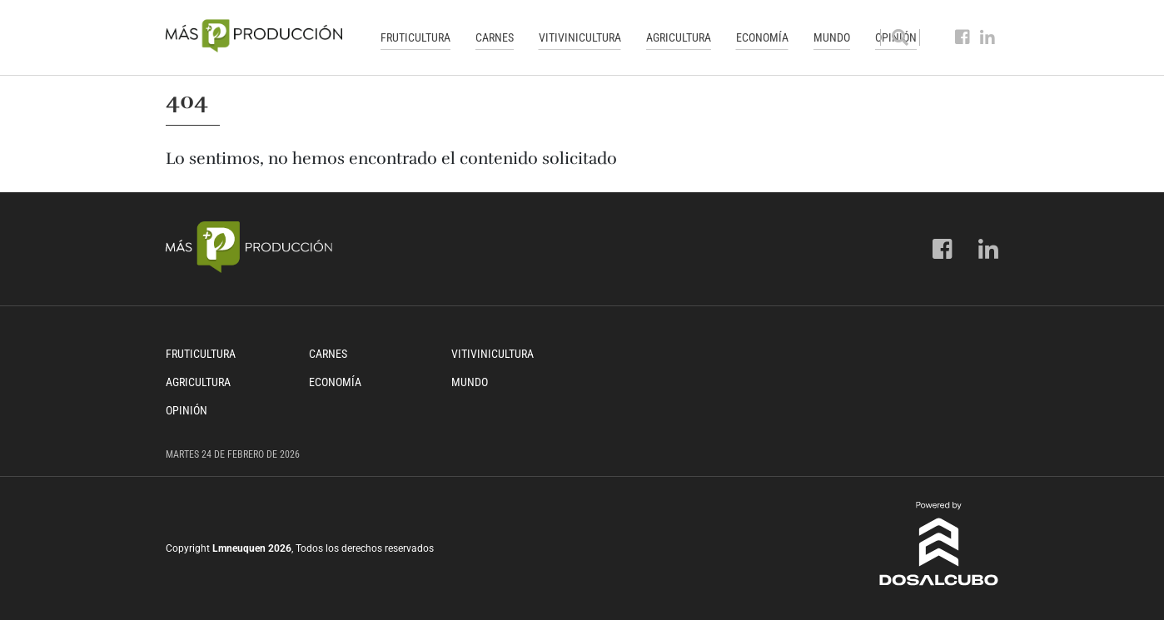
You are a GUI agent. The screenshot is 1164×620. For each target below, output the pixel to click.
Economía (762, 37)
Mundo (831, 37)
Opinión (186, 410)
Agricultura (678, 37)
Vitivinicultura (580, 37)
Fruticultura (415, 37)
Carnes (494, 37)
